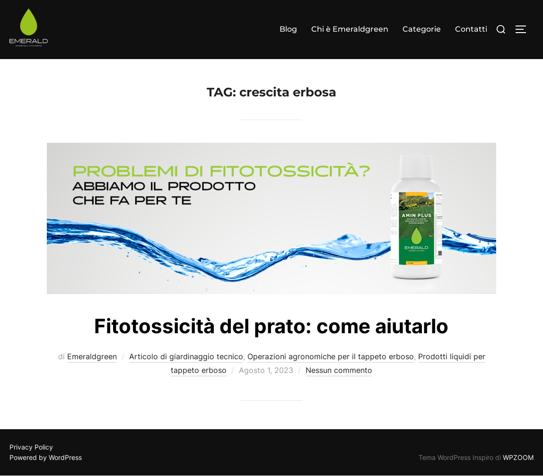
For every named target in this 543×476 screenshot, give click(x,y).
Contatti (471, 29)
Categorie (422, 29)
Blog (288, 29)
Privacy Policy (31, 447)
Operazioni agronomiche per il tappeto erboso (330, 356)
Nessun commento (339, 370)
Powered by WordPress (45, 457)
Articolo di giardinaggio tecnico (186, 356)
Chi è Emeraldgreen (349, 29)
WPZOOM (518, 457)
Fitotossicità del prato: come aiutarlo (271, 326)
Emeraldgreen (92, 356)
